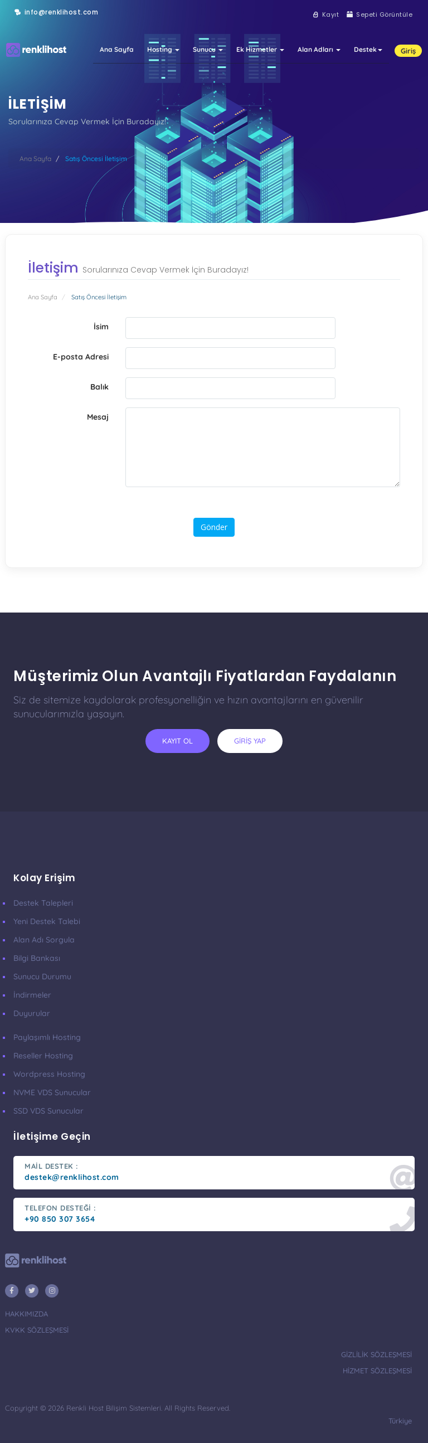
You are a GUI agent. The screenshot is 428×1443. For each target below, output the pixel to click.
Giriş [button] (408, 50)
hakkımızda (26, 1313)
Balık (99, 387)
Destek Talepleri (43, 903)
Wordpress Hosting (49, 1074)
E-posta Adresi (81, 357)
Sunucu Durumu (42, 976)
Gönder (214, 527)
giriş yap (250, 740)
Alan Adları (319, 49)
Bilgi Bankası (36, 958)
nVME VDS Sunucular (52, 1092)
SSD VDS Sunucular (48, 1111)
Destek (368, 49)
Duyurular (31, 1013)
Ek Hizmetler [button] (260, 49)
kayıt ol (177, 740)
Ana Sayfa (117, 49)
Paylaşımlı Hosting (47, 1037)
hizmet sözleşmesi (377, 1370)
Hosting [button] (163, 49)
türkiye (400, 1420)
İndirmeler (32, 995)
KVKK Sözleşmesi (37, 1329)
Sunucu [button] (208, 49)
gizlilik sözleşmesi (376, 1354)
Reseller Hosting (43, 1056)
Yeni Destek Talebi (46, 921)
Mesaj (98, 417)
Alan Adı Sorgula (44, 940)
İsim (101, 327)
